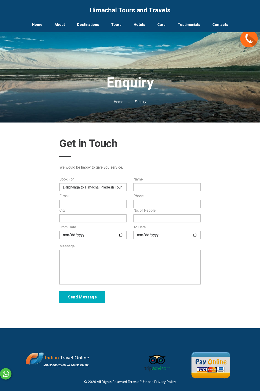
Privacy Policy (165, 382)
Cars (161, 24)
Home (37, 24)
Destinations (88, 24)
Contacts (220, 24)
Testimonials (189, 24)
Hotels (139, 24)
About (60, 24)
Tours (116, 24)
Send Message (82, 297)
